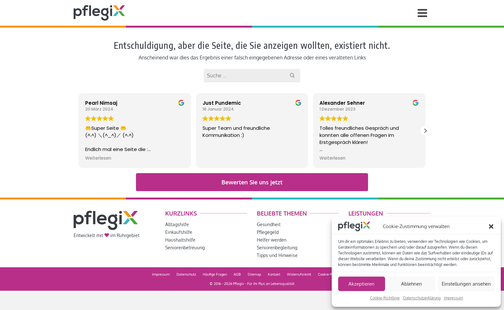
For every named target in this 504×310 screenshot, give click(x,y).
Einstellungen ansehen (466, 284)
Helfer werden (271, 240)
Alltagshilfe (177, 224)
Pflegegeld (268, 232)
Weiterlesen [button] (98, 158)
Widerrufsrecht (299, 274)
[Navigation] (422, 13)
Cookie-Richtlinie (385, 298)
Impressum (453, 298)
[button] (491, 226)
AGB (237, 274)
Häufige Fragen (215, 274)
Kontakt (274, 274)
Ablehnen (411, 284)
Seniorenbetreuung (185, 247)
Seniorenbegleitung (277, 247)
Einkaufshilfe (178, 232)
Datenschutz (186, 274)
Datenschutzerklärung (422, 298)
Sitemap (254, 274)
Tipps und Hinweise (277, 255)
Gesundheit (269, 224)
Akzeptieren (361, 284)
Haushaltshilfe (180, 240)
